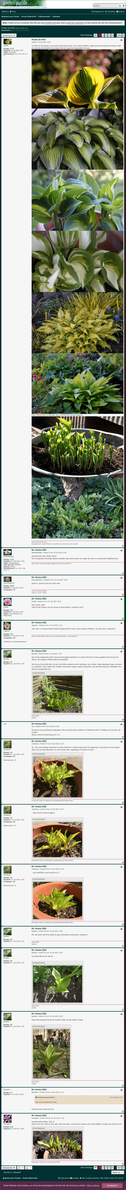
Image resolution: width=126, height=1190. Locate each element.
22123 (12, 49)
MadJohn (7, 1089)
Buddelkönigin (9, 556)
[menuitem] (13, 11)
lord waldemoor (9, 583)
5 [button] (112, 35)
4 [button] (109, 35)
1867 (11, 610)
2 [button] (102, 35)
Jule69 (6, 46)
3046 (11, 1127)
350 (11, 752)
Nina (12, 30)
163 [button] (119, 35)
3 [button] (106, 35)
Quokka (6, 659)
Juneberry (7, 749)
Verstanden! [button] (112, 1186)
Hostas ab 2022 (8, 28)
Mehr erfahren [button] (93, 1185)
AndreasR (25, 30)
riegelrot (6, 631)
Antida (6, 607)
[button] (95, 35)
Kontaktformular (50, 23)
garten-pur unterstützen (75, 23)
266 (11, 662)
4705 (11, 634)
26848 (12, 586)
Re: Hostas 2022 (39, 550)
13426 (12, 559)
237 (11, 1093)
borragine (7, 1124)
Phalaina (18, 30)
